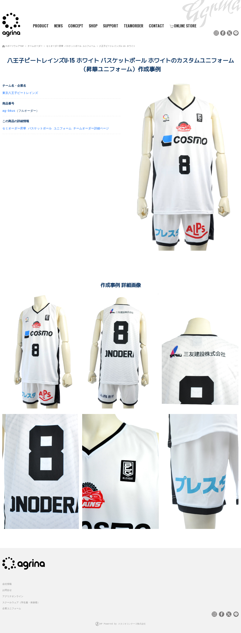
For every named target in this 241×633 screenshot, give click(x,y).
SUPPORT (110, 25)
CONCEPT (75, 25)
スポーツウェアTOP (14, 45)
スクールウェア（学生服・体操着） (21, 601)
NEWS (58, 25)
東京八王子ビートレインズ (20, 92)
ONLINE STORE (183, 25)
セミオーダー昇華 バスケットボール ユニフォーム (71, 45)
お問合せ (7, 589)
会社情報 (7, 582)
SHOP (93, 25)
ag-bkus (8, 110)
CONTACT (156, 25)
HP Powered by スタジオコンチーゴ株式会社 (123, 622)
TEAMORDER (133, 25)
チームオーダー (35, 45)
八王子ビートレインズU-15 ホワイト (117, 45)
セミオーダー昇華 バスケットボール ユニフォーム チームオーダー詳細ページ (55, 128)
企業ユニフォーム (11, 607)
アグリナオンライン (12, 595)
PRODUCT (39, 25)
